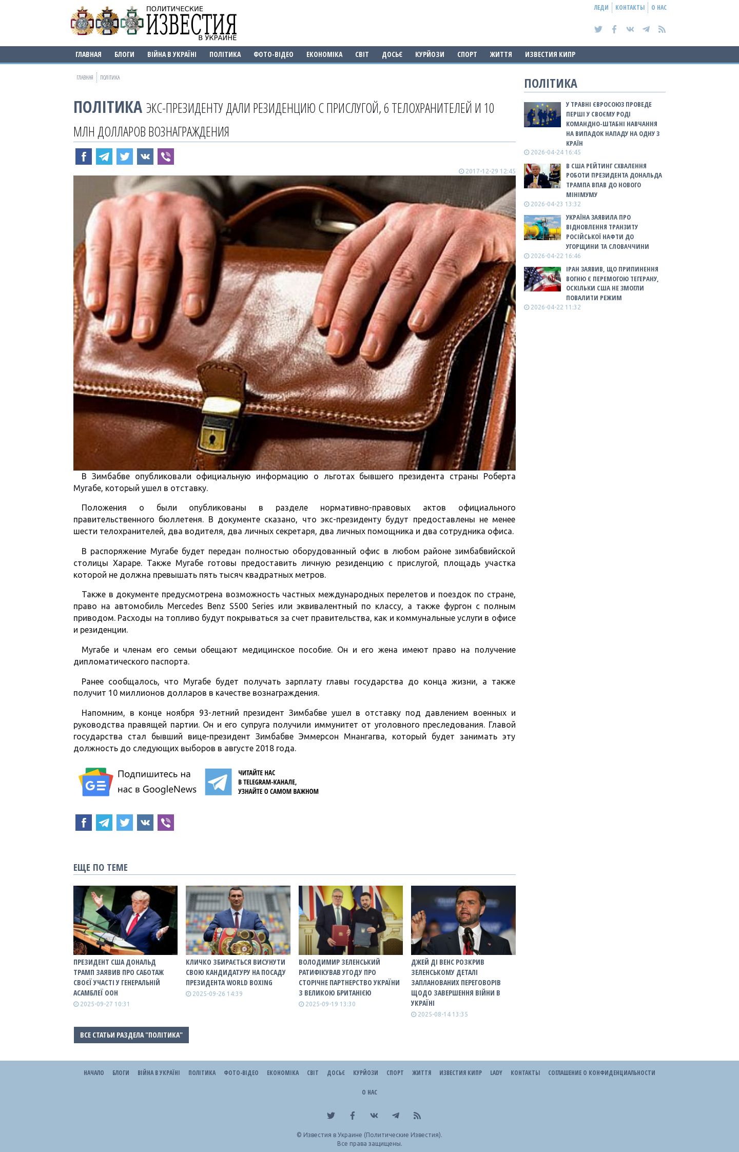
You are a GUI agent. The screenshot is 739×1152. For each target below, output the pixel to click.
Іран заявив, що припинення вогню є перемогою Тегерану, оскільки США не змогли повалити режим (612, 283)
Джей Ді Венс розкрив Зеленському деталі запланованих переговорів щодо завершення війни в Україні (456, 982)
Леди (601, 7)
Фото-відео (274, 54)
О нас (659, 7)
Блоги (124, 54)
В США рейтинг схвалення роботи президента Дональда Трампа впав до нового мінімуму (614, 180)
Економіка (324, 54)
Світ (362, 54)
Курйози (429, 54)
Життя (501, 54)
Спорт (467, 54)
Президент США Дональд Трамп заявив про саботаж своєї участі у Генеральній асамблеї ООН (118, 977)
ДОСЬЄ (392, 54)
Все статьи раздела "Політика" (131, 1035)
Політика (225, 54)
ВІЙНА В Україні (172, 54)
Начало (94, 1072)
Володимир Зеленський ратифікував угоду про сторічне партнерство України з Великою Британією (349, 977)
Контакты (630, 7)
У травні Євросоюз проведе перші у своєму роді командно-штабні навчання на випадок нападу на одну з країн (612, 123)
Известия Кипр (550, 54)
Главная (88, 54)
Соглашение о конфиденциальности (601, 1072)
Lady (496, 1072)
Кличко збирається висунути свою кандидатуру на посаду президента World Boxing (236, 972)
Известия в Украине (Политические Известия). (372, 1134)
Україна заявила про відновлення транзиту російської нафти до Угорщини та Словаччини (607, 231)
